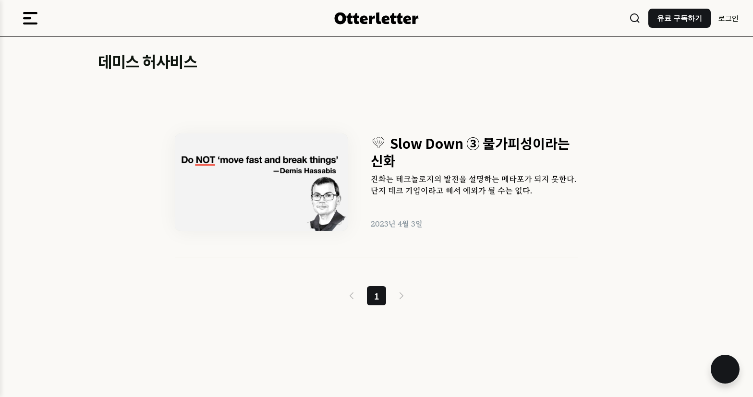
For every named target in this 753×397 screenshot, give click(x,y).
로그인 (728, 18)
